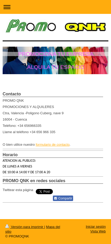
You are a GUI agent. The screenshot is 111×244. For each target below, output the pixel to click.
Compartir (63, 198)
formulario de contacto (53, 145)
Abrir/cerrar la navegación (55, 7)
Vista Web (98, 231)
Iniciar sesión (96, 227)
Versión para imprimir (24, 227)
